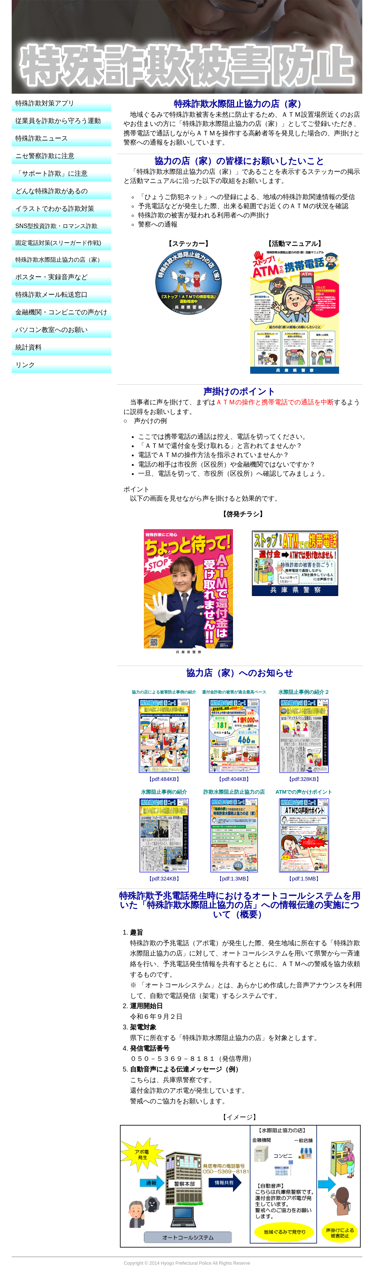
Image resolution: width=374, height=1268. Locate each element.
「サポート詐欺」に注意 (51, 173)
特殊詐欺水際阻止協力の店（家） (59, 259)
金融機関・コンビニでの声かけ (61, 312)
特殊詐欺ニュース (41, 138)
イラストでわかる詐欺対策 (54, 208)
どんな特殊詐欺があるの (51, 191)
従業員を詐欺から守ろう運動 (58, 120)
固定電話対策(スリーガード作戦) (58, 242)
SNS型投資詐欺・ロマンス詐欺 (56, 225)
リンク (25, 365)
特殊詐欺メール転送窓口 (51, 294)
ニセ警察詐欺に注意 (45, 156)
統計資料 (28, 347)
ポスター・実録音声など (51, 277)
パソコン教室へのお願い (51, 329)
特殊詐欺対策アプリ (45, 103)
